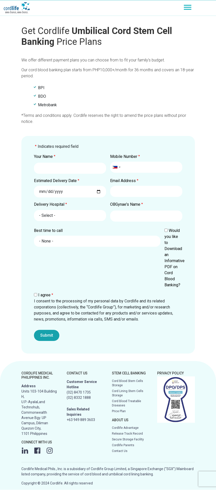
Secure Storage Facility (128, 439)
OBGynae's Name (125, 204)
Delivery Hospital (49, 204)
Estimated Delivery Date (55, 180)
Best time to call (48, 230)
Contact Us (119, 451)
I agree (44, 295)
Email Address (123, 180)
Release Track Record (127, 433)
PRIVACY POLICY (170, 373)
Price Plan (119, 411)
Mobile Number (123, 156)
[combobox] (116, 167)
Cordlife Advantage (125, 428)
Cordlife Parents (123, 445)
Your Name (43, 156)
